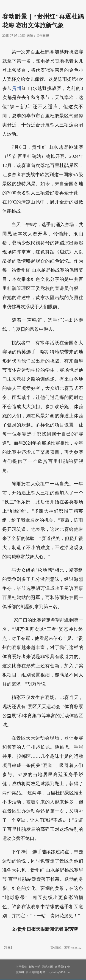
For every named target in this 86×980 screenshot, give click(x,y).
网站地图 (47, 966)
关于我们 (21, 966)
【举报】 (7, 947)
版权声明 (34, 966)
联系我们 (60, 966)
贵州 (17, 88)
